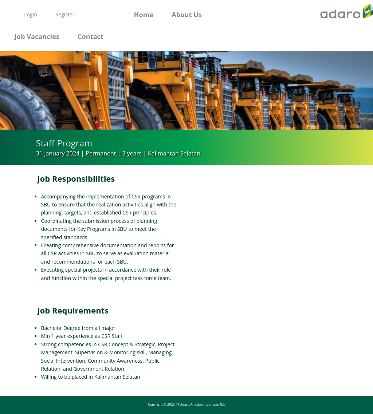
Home (143, 14)
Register (65, 14)
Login (26, 14)
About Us (187, 14)
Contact (90, 36)
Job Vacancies (37, 36)
